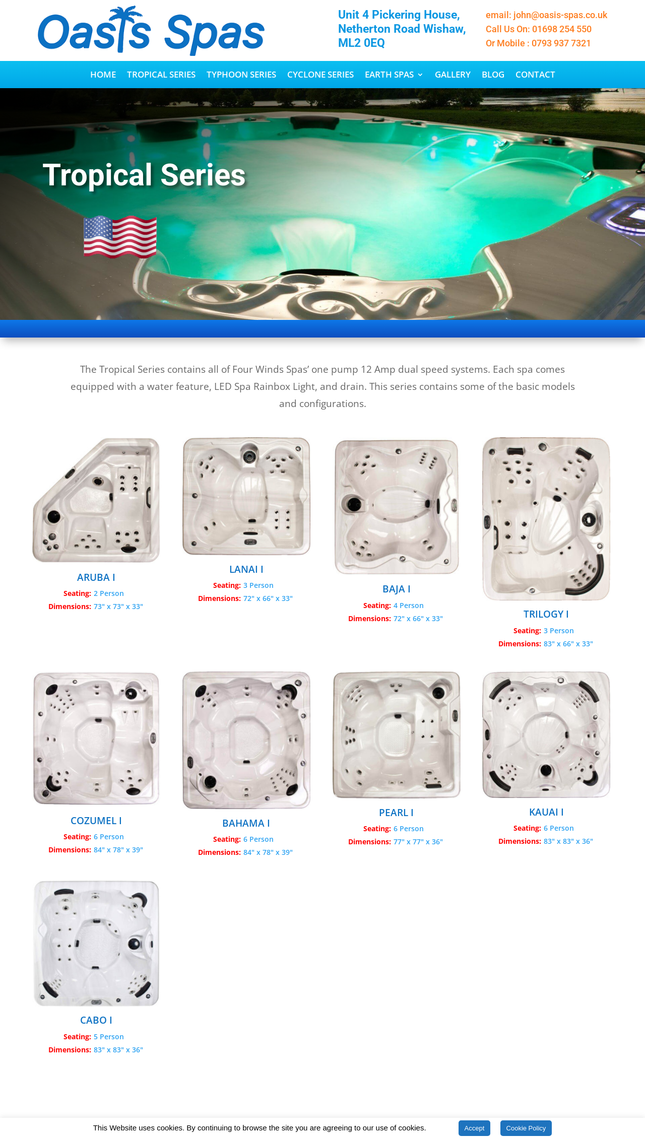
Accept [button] (475, 1128)
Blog (493, 75)
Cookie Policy (526, 1128)
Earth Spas (389, 75)
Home (103, 75)
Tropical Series (161, 75)
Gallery (453, 75)
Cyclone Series (320, 75)
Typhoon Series (241, 75)
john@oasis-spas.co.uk (560, 15)
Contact (535, 75)
